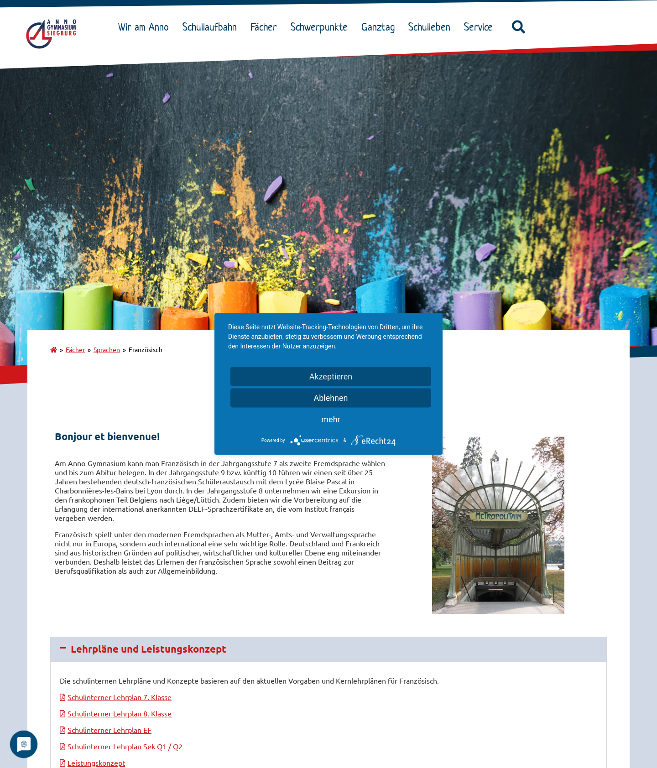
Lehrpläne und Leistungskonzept (148, 649)
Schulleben (431, 26)
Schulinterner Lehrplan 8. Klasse (120, 713)
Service (480, 26)
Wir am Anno (145, 26)
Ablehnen (330, 398)
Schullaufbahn (211, 26)
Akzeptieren (331, 376)
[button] (518, 27)
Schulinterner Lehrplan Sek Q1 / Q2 (125, 746)
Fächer (266, 26)
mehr (330, 419)
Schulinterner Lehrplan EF (109, 729)
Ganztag (380, 26)
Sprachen (107, 349)
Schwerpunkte (321, 26)
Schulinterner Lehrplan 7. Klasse (120, 696)
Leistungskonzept (96, 762)
